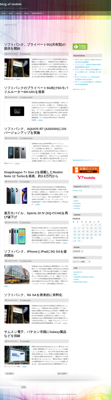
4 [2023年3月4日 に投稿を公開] (95, 225)
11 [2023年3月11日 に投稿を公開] (96, 228)
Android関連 (25, 181)
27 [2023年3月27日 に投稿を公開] (75, 238)
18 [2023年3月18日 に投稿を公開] (96, 231)
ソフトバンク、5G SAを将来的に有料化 (33, 295)
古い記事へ (9, 373)
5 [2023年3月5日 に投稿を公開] (99, 225)
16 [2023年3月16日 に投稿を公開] (87, 231)
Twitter (76, 201)
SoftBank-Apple (26, 261)
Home (4, 13)
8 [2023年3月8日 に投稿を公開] (83, 228)
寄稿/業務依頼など (38, 13)
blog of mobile (11, 4)
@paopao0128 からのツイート (84, 160)
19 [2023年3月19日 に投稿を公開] (100, 231)
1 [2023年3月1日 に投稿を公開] (83, 225)
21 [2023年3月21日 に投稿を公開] (79, 235)
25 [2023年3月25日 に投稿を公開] (96, 235)
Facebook (77, 203)
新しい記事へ (62, 373)
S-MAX (76, 279)
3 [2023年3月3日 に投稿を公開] (91, 225)
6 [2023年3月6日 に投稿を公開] (74, 228)
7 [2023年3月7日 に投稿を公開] (78, 228)
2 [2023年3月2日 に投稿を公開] (87, 225)
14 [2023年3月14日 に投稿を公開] (79, 231)
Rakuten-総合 (26, 222)
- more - (18, 79)
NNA (75, 274)
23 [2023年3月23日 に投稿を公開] (87, 235)
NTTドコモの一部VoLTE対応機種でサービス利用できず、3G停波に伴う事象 (88, 72)
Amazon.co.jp (77, 190)
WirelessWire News (80, 282)
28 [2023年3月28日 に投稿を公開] (79, 238)
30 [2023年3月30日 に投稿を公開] (87, 238)
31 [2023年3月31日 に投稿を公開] (91, 238)
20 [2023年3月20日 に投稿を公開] (75, 235)
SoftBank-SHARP (27, 97)
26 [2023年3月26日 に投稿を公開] (100, 235)
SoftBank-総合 (26, 54)
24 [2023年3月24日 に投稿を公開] (91, 235)
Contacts (18, 13)
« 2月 (74, 241)
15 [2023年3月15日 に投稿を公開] (83, 231)
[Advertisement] (45, 31)
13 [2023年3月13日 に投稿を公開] (75, 231)
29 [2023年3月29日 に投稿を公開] (83, 238)
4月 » (79, 241)
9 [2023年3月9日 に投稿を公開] (87, 228)
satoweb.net (78, 272)
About (10, 13)
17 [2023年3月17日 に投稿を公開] (91, 231)
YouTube (77, 208)
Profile (26, 13)
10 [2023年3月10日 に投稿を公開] (91, 228)
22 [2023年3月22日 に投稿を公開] (83, 235)
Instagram (77, 206)
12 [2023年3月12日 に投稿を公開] (100, 228)
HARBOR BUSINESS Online (84, 277)
